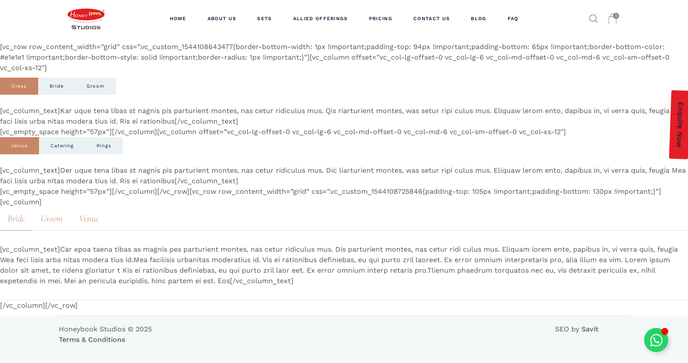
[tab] (19, 86)
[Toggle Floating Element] (656, 340)
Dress (19, 86)
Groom (95, 86)
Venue (19, 146)
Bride (57, 86)
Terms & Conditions (92, 339)
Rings (104, 146)
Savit (589, 329)
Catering (62, 146)
